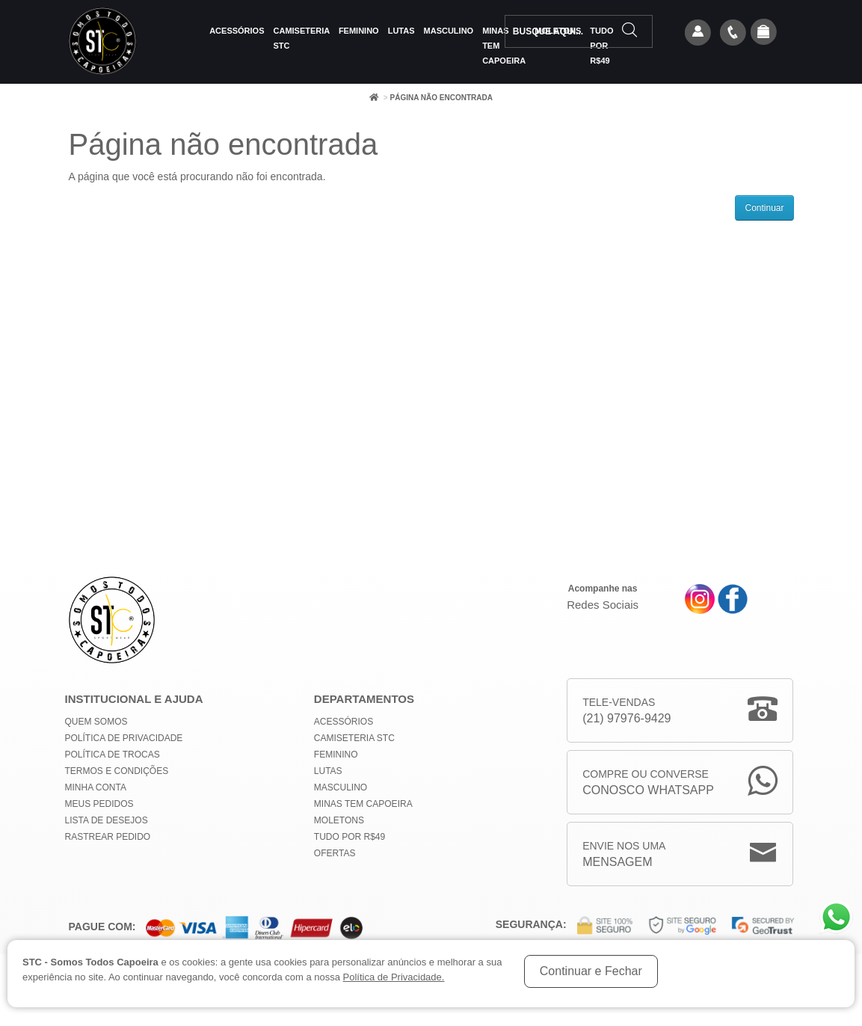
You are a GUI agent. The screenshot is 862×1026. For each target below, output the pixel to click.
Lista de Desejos (106, 820)
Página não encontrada (441, 97)
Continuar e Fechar (591, 971)
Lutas (401, 30)
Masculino (449, 30)
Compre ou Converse (648, 783)
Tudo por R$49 (349, 837)
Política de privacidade (124, 738)
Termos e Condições (117, 771)
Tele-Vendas (626, 711)
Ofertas (335, 853)
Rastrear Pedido (108, 837)
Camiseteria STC (302, 38)
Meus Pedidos (99, 804)
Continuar (764, 208)
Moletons (339, 820)
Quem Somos (96, 721)
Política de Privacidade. (394, 977)
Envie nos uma (623, 855)
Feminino (359, 30)
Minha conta (95, 787)
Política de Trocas (112, 754)
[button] (763, 33)
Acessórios (236, 30)
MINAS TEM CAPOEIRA (363, 804)
